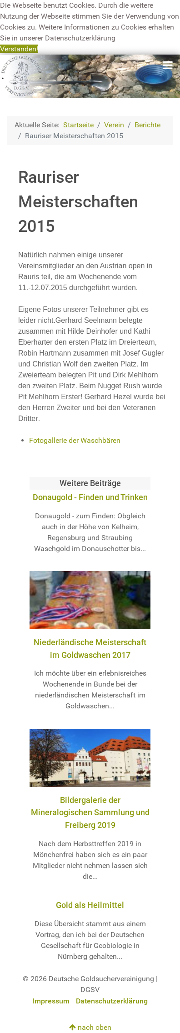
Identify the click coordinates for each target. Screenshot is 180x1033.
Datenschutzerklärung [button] (80, 38)
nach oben (90, 1027)
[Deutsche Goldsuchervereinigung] (90, 75)
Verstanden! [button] (19, 49)
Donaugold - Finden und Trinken (90, 497)
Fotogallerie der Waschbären (74, 440)
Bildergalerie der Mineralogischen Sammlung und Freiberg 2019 (90, 812)
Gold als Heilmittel (90, 905)
